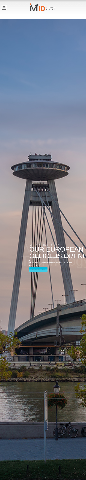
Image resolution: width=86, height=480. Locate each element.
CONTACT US (38, 269)
